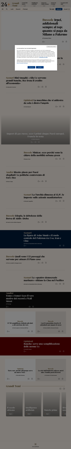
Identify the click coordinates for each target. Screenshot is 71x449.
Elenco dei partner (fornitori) (22, 63)
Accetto (39, 67)
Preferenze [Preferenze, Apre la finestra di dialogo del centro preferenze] (31, 67)
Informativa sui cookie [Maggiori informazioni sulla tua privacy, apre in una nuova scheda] (43, 57)
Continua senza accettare (51, 46)
